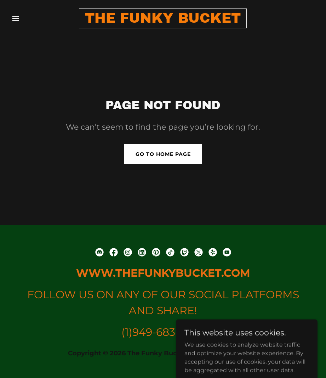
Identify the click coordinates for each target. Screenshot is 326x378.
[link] (163, 20)
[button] (31, 18)
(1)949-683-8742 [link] (163, 332)
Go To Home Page (163, 154)
